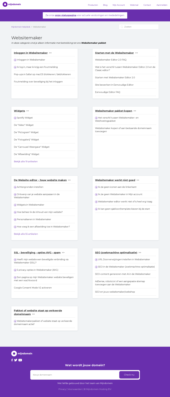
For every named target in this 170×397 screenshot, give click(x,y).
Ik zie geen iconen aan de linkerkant (117, 187)
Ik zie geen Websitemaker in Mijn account (120, 194)
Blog (105, 5)
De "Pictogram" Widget (26, 132)
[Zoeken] (139, 26)
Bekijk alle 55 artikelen (26, 234)
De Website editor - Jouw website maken (40, 180)
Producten (93, 5)
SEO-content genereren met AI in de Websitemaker (123, 274)
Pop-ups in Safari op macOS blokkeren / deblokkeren (42, 74)
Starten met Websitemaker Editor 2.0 (115, 77)
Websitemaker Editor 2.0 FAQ (110, 60)
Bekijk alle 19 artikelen (26, 161)
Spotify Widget (25, 117)
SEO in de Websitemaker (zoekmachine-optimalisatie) (126, 267)
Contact (147, 5)
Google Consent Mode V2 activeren (33, 287)
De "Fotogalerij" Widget (26, 139)
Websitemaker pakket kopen (113, 110)
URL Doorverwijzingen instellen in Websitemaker (124, 259)
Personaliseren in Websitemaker (34, 219)
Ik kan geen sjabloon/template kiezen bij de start (124, 209)
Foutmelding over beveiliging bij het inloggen (38, 81)
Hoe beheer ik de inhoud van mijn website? (40, 212)
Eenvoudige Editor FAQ (107, 92)
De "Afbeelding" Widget (26, 154)
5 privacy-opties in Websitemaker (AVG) (37, 270)
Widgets (19, 110)
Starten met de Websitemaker (114, 52)
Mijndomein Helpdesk (20, 27)
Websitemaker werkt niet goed (115, 180)
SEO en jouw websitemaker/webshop (115, 292)
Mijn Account (119, 5)
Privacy (62, 389)
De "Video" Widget (24, 125)
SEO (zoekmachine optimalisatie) (116, 252)
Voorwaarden (75, 389)
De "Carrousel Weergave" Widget (32, 147)
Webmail (134, 5)
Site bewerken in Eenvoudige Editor (114, 85)
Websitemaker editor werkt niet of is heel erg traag (125, 201)
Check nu (129, 375)
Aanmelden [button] (162, 5)
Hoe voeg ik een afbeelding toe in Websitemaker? (43, 226)
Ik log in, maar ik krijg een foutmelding (37, 67)
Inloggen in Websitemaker (31, 52)
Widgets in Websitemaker (30, 205)
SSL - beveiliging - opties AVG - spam (37, 252)
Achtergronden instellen (30, 187)
